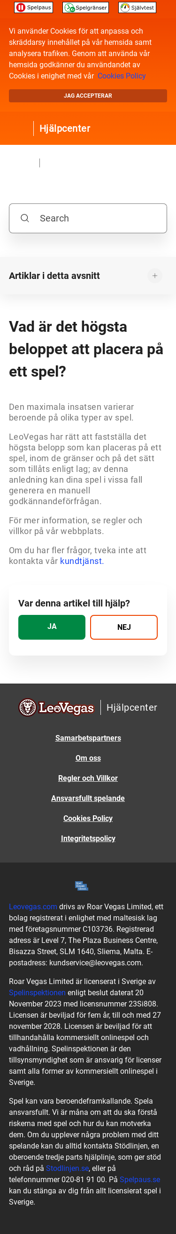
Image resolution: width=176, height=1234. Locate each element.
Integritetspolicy (88, 838)
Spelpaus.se (140, 1179)
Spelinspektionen (37, 992)
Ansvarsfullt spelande (88, 798)
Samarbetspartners (88, 738)
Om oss (88, 758)
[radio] (52, 627)
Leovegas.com (33, 906)
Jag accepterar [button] (88, 96)
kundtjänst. (82, 561)
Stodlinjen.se (67, 1168)
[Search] (88, 218)
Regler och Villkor (88, 778)
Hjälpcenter (65, 128)
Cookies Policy (122, 75)
